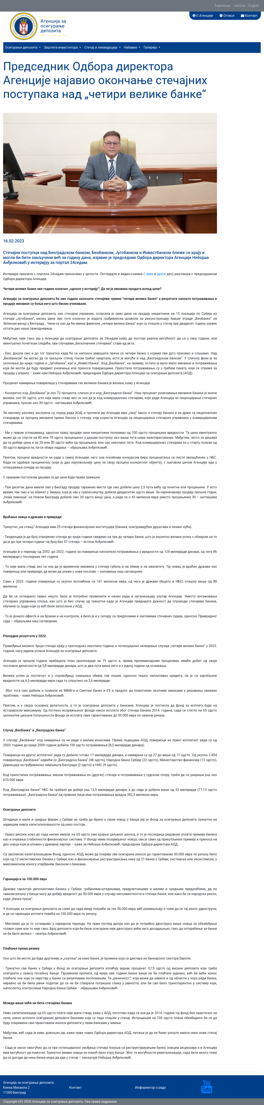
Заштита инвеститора (61, 47)
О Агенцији (203, 16)
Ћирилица (222, 6)
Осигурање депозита (21, 47)
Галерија (151, 47)
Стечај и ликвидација (101, 47)
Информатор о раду (150, 1088)
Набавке (131, 47)
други (162, 274)
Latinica (239, 6)
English (253, 6)
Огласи (227, 16)
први (149, 274)
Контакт (249, 16)
